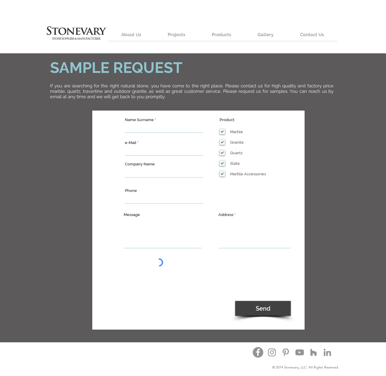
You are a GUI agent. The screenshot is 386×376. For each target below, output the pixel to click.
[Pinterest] (285, 352)
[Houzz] (313, 352)
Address (225, 215)
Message (132, 215)
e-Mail (130, 143)
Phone (131, 191)
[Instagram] (272, 352)
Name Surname (139, 120)
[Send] (263, 308)
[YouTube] (299, 352)
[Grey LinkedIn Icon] (327, 352)
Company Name (140, 164)
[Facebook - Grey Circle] (258, 352)
